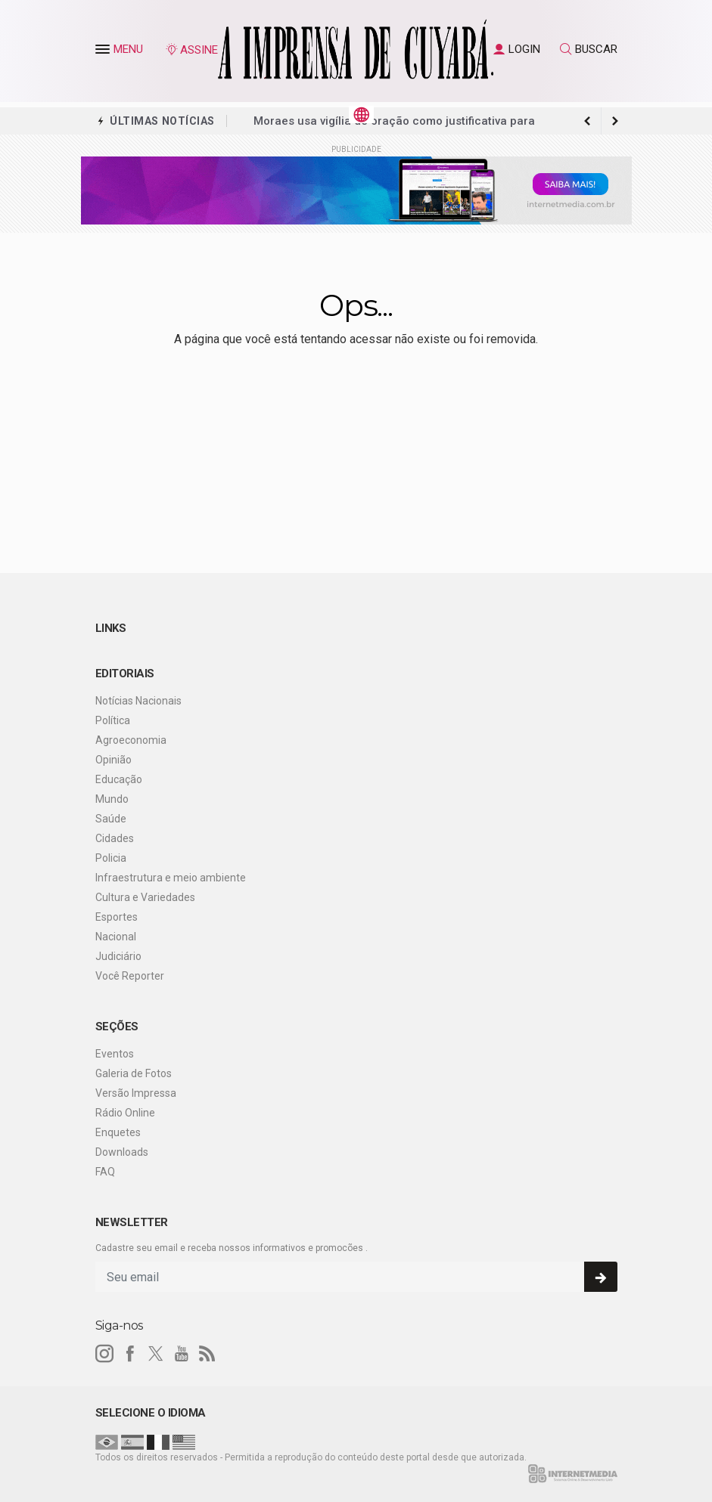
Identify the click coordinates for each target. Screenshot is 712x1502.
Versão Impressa (135, 1093)
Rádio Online (125, 1113)
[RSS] (207, 1353)
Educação (118, 779)
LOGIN (516, 49)
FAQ (105, 1172)
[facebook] (130, 1353)
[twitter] (156, 1353)
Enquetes (118, 1132)
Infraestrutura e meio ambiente (170, 878)
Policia (110, 858)
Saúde (110, 819)
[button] (104, 52)
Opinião (113, 760)
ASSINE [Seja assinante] (191, 50)
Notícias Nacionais (138, 701)
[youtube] (182, 1353)
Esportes (116, 917)
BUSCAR (588, 49)
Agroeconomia (130, 740)
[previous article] (615, 121)
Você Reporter (129, 976)
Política (112, 720)
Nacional (115, 937)
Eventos (114, 1054)
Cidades (114, 838)
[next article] (588, 121)
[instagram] (104, 1353)
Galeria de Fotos (133, 1073)
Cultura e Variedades (145, 897)
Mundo (112, 799)
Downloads (121, 1152)
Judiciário (118, 956)
